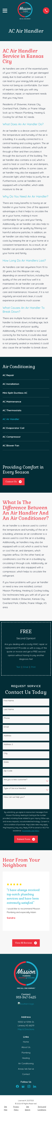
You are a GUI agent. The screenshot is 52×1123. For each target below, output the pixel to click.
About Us (25, 1047)
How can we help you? (14, 797)
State (6, 762)
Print (33, 667)
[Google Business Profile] (23, 1086)
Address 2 (8, 744)
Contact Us (14, 481)
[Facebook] (17, 1086)
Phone (7, 718)
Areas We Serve (26, 1069)
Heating (26, 1058)
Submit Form (26, 839)
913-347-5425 (26, 997)
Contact (26, 1074)
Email (25, 667)
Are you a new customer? (15, 779)
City (5, 753)
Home (26, 1041)
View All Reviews (26, 943)
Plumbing (26, 1052)
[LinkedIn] (34, 1086)
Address (7, 735)
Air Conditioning (26, 1063)
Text (18, 667)
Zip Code (8, 771)
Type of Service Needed (15, 788)
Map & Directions (26, 1029)
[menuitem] (26, 375)
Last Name (9, 709)
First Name (9, 700)
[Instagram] (28, 1086)
